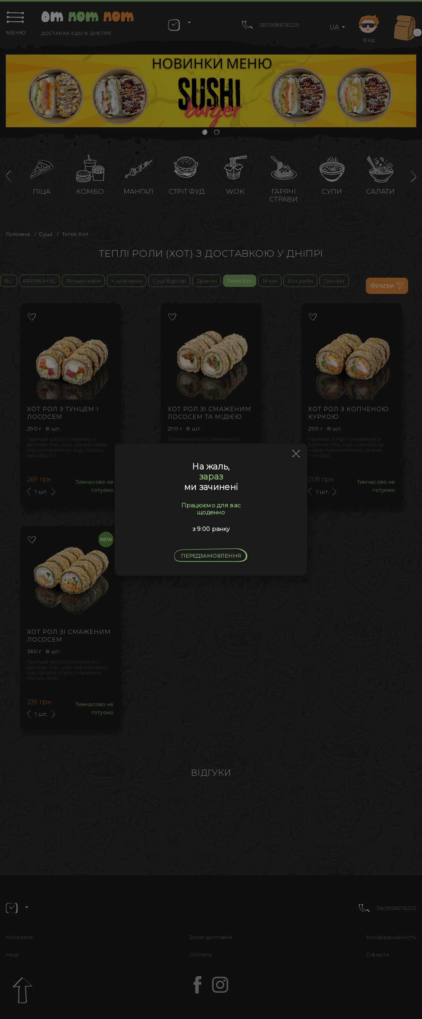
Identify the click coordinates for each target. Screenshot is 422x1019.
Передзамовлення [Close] (211, 556)
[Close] (296, 454)
